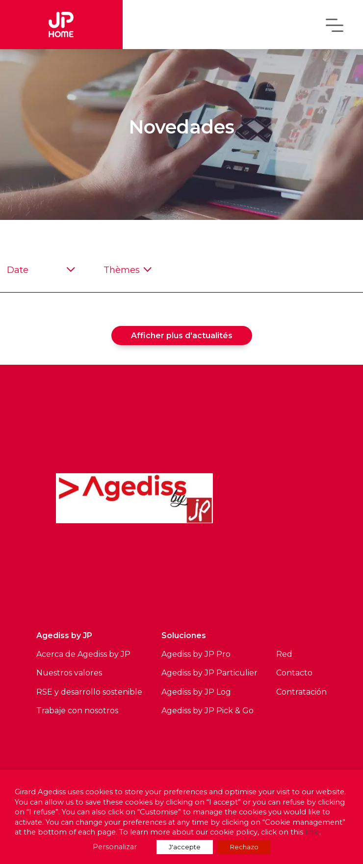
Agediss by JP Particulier (209, 672)
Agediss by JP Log (196, 692)
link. (312, 832)
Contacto (294, 672)
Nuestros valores (69, 672)
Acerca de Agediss (71, 654)
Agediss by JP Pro (196, 654)
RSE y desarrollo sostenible (89, 692)
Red (284, 654)
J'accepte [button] (185, 847)
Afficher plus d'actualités (182, 335)
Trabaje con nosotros (77, 710)
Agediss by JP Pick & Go (207, 710)
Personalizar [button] (115, 846)
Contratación (301, 692)
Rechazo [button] (244, 847)
